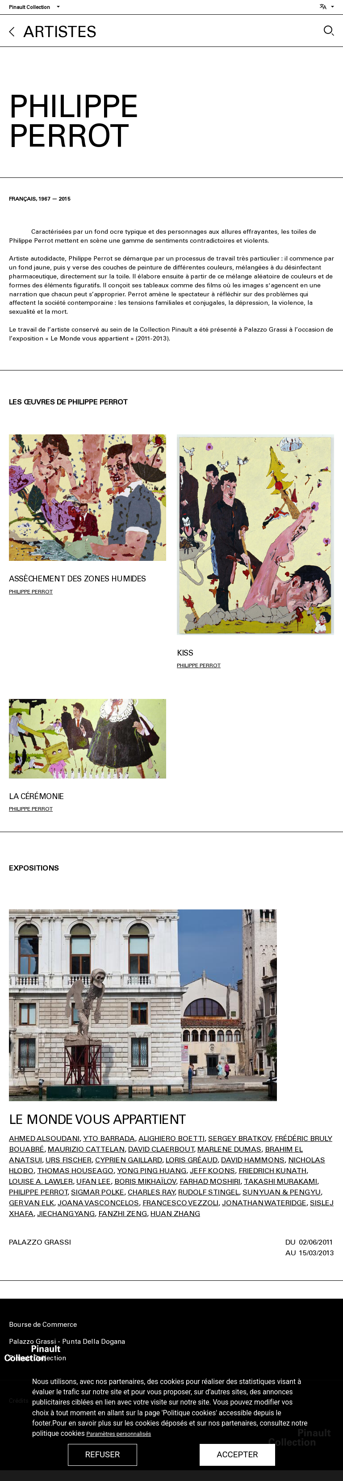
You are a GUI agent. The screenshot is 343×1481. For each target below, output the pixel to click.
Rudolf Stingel (208, 1192)
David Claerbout (161, 1149)
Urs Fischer (69, 1160)
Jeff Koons (212, 1170)
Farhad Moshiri (210, 1181)
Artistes (59, 32)
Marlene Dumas (229, 1149)
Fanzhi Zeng (122, 1213)
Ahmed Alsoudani (44, 1138)
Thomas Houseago (75, 1170)
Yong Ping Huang (151, 1170)
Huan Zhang (175, 1213)
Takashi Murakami (280, 1181)
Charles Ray (151, 1192)
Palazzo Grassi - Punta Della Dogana (67, 1342)
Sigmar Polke (97, 1192)
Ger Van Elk (31, 1203)
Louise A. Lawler (41, 1181)
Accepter (237, 1455)
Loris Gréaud (192, 1160)
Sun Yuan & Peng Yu (282, 1192)
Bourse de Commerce (43, 1325)
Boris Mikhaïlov (145, 1181)
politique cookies (58, 1434)
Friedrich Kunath (272, 1170)
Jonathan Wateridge (264, 1203)
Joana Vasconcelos (98, 1203)
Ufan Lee (93, 1181)
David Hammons (252, 1160)
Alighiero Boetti (171, 1138)
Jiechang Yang (66, 1213)
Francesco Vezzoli (180, 1203)
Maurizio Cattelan (86, 1149)
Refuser (102, 1455)
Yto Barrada (109, 1138)
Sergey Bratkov (239, 1138)
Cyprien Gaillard (128, 1160)
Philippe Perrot (31, 592)
